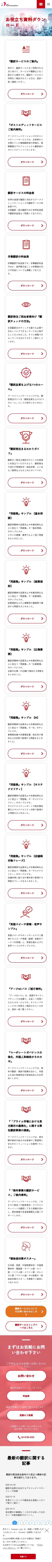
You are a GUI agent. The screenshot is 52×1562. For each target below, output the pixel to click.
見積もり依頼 (26, 1415)
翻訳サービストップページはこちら (26, 1326)
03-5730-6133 (27, 1437)
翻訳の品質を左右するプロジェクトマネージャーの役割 (25, 1489)
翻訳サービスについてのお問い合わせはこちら (26, 1311)
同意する (23, 1556)
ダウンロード (27, 94)
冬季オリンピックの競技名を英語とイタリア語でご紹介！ (25, 1501)
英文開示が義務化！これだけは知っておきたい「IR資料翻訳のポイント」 (25, 1513)
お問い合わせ (26, 1376)
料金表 (26, 1396)
